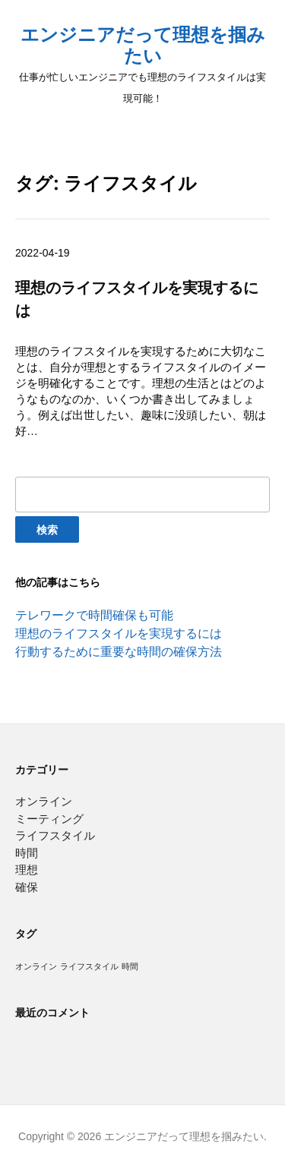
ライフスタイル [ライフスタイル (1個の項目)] (89, 966)
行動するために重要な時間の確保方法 (118, 651)
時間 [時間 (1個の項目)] (130, 966)
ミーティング (49, 818)
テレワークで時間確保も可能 (94, 615)
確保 (26, 887)
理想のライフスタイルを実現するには (118, 633)
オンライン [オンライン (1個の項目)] (36, 966)
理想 (26, 869)
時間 (26, 852)
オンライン (43, 801)
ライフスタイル (55, 835)
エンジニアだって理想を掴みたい (143, 45)
